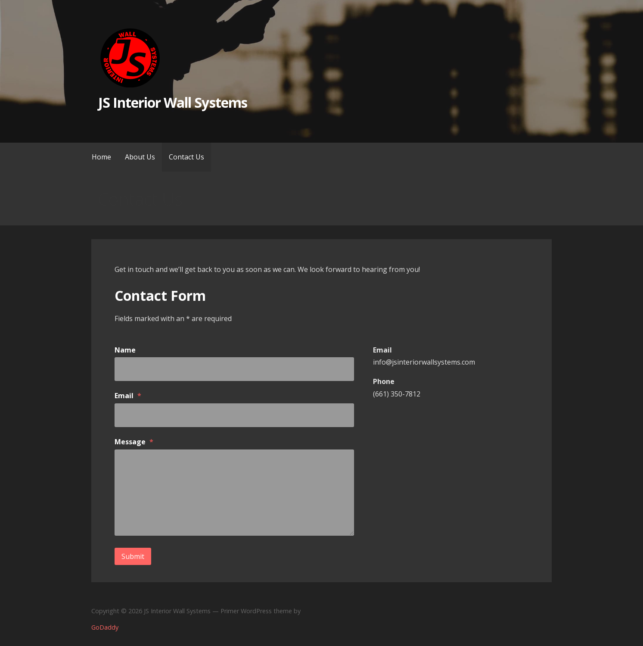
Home (101, 157)
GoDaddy (104, 627)
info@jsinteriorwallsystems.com (424, 362)
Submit (132, 556)
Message (134, 441)
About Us (140, 157)
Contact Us (186, 157)
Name (125, 350)
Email (128, 395)
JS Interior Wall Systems (172, 102)
